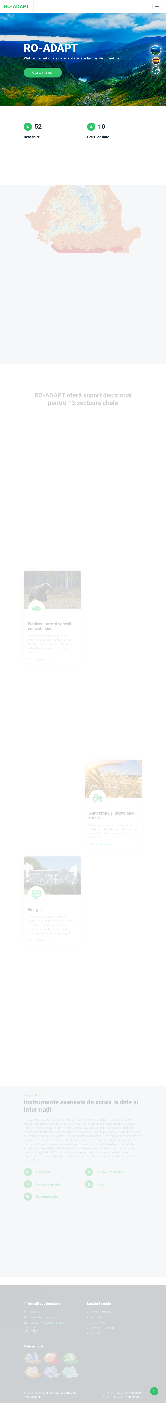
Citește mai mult (43, 72)
